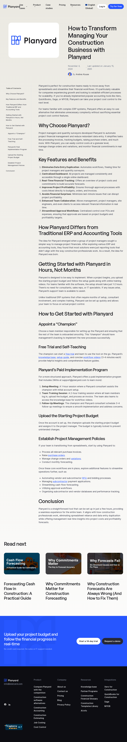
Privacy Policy (63, 704)
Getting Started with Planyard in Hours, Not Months (14, 117)
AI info (84, 710)
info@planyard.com (13, 684)
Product (37, 5)
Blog (59, 700)
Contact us (62, 691)
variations (76, 458)
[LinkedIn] (9, 705)
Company (61, 680)
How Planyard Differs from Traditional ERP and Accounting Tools (16, 107)
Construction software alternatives (40, 700)
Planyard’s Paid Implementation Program (17, 148)
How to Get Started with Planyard (15, 126)
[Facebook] (5, 705)
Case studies (49, 6)
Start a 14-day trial (88, 641)
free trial (69, 354)
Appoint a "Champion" (16, 133)
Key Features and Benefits (16, 99)
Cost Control (40, 727)
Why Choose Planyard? (15, 94)
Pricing (62, 5)
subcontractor (60, 481)
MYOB (107, 706)
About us (61, 686)
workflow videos (92, 357)
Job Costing (39, 722)
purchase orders (56, 455)
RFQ (84, 478)
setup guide (63, 357)
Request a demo (112, 641)
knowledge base (47, 357)
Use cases (22, 6)
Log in (102, 6)
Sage (106, 701)
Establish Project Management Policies (16, 164)
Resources (75, 5)
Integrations (110, 680)
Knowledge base (89, 686)
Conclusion (10, 171)
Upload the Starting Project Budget (15, 156)
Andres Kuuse (82, 74)
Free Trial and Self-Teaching (15, 140)
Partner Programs (89, 691)
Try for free (116, 6)
